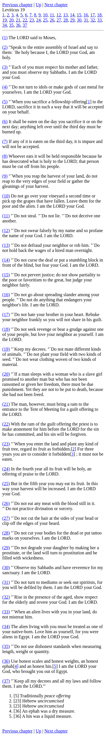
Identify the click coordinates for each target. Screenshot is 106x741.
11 (52, 14)
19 (4, 20)
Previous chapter (17, 4)
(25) (6, 483)
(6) (5, 121)
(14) (6, 260)
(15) (6, 274)
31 (86, 20)
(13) (6, 245)
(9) (5, 176)
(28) (6, 533)
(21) (6, 404)
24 (38, 20)
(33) (6, 611)
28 (65, 20)
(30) (6, 567)
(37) (6, 681)
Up (38, 4)
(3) (5, 67)
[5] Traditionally (42, 695)
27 (59, 20)
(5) (5, 101)
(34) (6, 626)
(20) (6, 374)
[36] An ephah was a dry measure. (44, 711)
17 (92, 14)
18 (99, 14)
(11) (6, 215)
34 (4, 25)
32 (92, 20)
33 (99, 20)
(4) (5, 87)
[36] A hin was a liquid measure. (43, 716)
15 (79, 14)
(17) (6, 314)
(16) (6, 294)
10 (45, 14)
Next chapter (56, 4)
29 (72, 20)
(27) (6, 518)
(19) (6, 349)
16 (85, 14)
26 (52, 20)
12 (58, 14)
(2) (5, 47)
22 (25, 20)
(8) (5, 156)
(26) (6, 503)
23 (31, 20)
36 (18, 25)
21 (18, 20)
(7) (5, 141)
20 (11, 20)
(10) (6, 195)
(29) (6, 547)
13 (65, 14)
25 (45, 20)
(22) (6, 424)
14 (72, 14)
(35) (6, 646)
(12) (6, 230)
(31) (6, 582)
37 (25, 25)
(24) (6, 468)
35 (11, 25)
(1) (5, 37)
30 (79, 20)
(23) (6, 443)
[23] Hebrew (39, 700)
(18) (6, 329)
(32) (6, 597)
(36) (6, 661)
